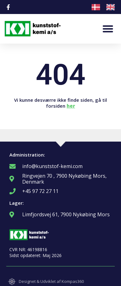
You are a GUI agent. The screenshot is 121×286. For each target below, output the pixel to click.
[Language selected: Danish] (106, 7)
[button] (107, 28)
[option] (112, 7)
